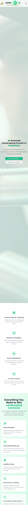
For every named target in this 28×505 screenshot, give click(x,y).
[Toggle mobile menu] (26, 3)
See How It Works (14, 162)
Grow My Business (14, 158)
